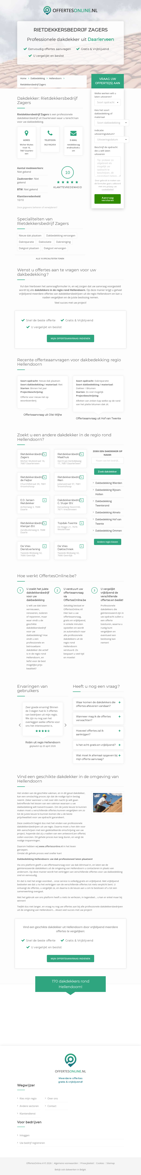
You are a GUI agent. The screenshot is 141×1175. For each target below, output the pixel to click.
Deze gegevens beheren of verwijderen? (37, 207)
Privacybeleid (87, 1163)
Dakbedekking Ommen (108, 530)
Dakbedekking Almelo (107, 512)
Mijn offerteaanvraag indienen (70, 338)
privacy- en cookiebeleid (109, 188)
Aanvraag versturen (108, 199)
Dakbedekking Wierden (108, 483)
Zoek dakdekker (107, 471)
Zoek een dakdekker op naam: (107, 453)
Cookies (100, 1163)
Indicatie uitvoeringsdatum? (104, 132)
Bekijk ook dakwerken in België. (70, 1169)
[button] (19, 724)
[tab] (98, 704)
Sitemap (111, 1163)
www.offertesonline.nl (51, 846)
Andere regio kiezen (107, 541)
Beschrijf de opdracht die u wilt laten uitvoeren (106, 151)
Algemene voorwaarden (66, 1163)
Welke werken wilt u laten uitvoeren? (105, 95)
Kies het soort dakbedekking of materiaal (103, 114)
